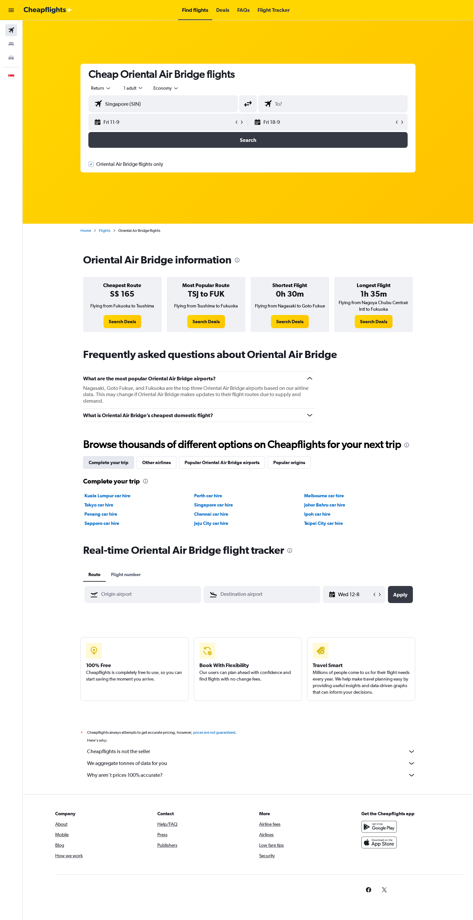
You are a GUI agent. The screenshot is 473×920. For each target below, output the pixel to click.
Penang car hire (100, 514)
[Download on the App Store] (379, 842)
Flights (104, 230)
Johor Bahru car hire (324, 504)
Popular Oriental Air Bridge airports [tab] (222, 462)
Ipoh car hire (317, 514)
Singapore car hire (213, 504)
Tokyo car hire (98, 504)
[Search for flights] (11, 30)
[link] (122, 321)
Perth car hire (208, 495)
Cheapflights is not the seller (251, 751)
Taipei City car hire (323, 523)
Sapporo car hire (101, 523)
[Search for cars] (11, 57)
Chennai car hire (211, 514)
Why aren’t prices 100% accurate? (251, 775)
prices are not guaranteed (214, 732)
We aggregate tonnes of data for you (251, 763)
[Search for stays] (11, 44)
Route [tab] (94, 574)
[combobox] (101, 88)
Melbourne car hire (324, 495)
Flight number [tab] (126, 574)
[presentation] (237, 260)
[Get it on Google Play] (379, 827)
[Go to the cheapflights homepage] (48, 10)
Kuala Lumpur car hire (107, 495)
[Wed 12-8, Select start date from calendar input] (355, 594)
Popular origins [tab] (289, 462)
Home (85, 230)
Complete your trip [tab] (108, 462)
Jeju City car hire (211, 523)
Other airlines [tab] (156, 462)
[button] (11, 10)
